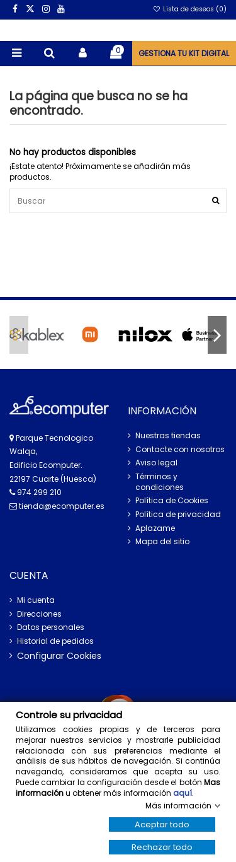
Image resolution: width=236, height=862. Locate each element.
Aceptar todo (162, 824)
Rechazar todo (162, 847)
